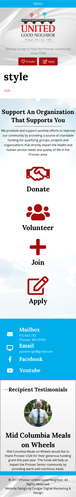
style (7, 90)
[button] (27, 61)
